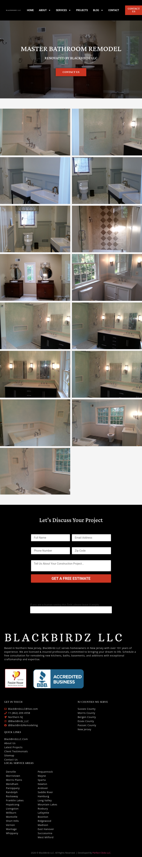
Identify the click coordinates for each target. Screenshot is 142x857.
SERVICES (63, 10)
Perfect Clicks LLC (101, 852)
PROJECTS (82, 10)
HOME (30, 10)
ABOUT (45, 10)
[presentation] (57, 595)
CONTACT (113, 10)
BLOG (98, 10)
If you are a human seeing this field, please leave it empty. (71, 608)
